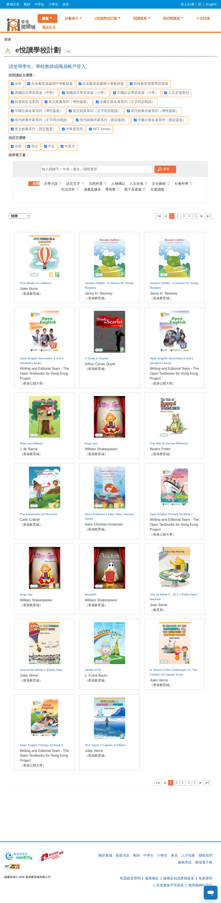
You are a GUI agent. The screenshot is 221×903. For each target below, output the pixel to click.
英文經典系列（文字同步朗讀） (95, 111)
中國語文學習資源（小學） (135, 93)
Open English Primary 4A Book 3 (41, 745)
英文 (32, 146)
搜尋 (166, 169)
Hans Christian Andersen (104, 524)
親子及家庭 (135, 189)
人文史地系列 (176, 93)
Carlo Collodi (30, 519)
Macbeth (90, 594)
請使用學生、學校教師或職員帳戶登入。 (49, 66)
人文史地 (138, 183)
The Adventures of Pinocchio (38, 514)
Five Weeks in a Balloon (35, 283)
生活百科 (70, 189)
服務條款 (152, 878)
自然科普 (98, 183)
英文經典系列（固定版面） (33, 129)
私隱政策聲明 (130, 878)
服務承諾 (185, 862)
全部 (16, 84)
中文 (49, 146)
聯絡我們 (205, 855)
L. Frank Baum (96, 675)
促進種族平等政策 (170, 885)
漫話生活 (49, 27)
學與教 (112, 189)
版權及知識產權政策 (178, 878)
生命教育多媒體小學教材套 (101, 84)
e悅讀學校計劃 (106, 18)
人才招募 (188, 855)
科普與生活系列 (25, 102)
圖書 (45, 18)
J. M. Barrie (29, 449)
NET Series (99, 129)
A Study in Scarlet (96, 358)
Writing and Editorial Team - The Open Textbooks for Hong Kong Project (44, 373)
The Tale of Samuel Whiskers (169, 443)
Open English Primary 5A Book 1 (171, 514)
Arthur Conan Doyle (100, 364)
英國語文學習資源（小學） (84, 93)
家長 (66, 4)
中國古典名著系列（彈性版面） (37, 111)
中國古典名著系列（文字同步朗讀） (125, 102)
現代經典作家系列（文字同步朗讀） (40, 120)
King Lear (91, 443)
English (211, 4)
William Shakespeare (101, 449)
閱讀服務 (140, 18)
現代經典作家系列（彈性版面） (153, 111)
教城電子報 (203, 862)
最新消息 (122, 855)
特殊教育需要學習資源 (149, 84)
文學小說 (53, 183)
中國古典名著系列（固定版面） (160, 120)
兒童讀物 (157, 189)
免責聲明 (205, 878)
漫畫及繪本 (92, 189)
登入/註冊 (187, 4)
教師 (27, 4)
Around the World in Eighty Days (41, 669)
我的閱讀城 (171, 18)
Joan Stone (158, 605)
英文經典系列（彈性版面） (67, 102)
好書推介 (72, 18)
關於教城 (105, 855)
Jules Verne (29, 288)
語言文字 (75, 183)
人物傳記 (118, 183)
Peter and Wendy (31, 443)
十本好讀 (203, 18)
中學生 (39, 4)
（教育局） (158, 610)
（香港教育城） (31, 293)
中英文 (68, 146)
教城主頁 (12, 4)
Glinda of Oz (93, 669)
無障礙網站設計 (200, 885)
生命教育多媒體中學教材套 (50, 84)
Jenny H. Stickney (98, 293)
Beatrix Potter (160, 449)
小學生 (53, 4)
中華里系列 (72, 129)
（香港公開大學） (33, 383)
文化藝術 (161, 183)
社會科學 (184, 183)
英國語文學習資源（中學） (33, 93)
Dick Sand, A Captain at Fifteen (105, 745)
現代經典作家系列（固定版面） (102, 120)
